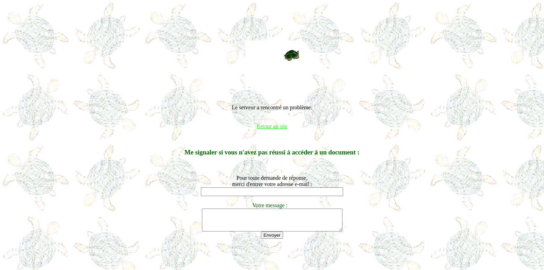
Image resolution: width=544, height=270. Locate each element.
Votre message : (271, 205)
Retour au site (272, 126)
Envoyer (272, 239)
